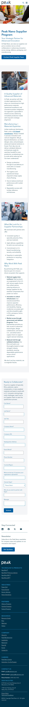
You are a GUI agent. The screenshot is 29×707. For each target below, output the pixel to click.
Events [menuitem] (3, 647)
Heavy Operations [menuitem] (6, 594)
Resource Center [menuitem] (6, 618)
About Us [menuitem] (4, 635)
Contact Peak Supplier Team (14, 57)
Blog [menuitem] (3, 620)
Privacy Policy (5, 693)
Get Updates (8, 549)
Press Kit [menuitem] (4, 645)
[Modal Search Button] (22, 2)
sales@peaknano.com (11, 671)
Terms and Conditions (7, 695)
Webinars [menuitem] (4, 623)
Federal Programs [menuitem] (6, 609)
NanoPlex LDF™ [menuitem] (6, 578)
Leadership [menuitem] (5, 640)
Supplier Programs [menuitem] (6, 606)
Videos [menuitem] (3, 626)
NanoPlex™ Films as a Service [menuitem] (9, 572)
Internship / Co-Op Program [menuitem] (9, 662)
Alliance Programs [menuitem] (6, 604)
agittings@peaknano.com (17, 674)
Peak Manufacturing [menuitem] (7, 637)
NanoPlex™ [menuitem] (5, 570)
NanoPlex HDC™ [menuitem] (6, 575)
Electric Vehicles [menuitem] (6, 592)
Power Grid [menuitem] (5, 587)
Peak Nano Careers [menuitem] (7, 659)
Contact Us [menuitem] (5, 650)
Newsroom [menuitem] (4, 642)
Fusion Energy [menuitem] (5, 589)
